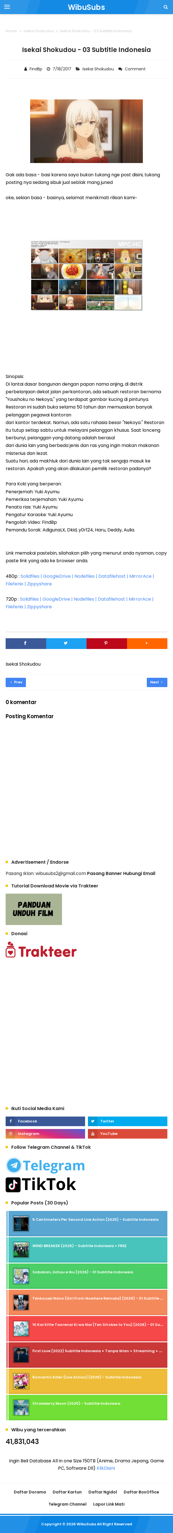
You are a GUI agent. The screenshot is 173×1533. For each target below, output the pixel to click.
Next (156, 682)
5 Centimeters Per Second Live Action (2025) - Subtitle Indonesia (95, 1219)
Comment (136, 69)
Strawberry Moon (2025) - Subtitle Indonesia (76, 1403)
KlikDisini (106, 1468)
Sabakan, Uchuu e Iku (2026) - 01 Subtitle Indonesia (82, 1272)
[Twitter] (66, 643)
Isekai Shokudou (99, 69)
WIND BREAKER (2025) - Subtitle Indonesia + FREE (79, 1245)
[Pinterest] (106, 643)
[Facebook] (26, 643)
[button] (147, 643)
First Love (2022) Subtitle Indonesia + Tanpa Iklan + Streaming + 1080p (101, 1351)
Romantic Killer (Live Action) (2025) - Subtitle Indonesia (86, 1377)
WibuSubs (86, 1524)
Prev (16, 682)
